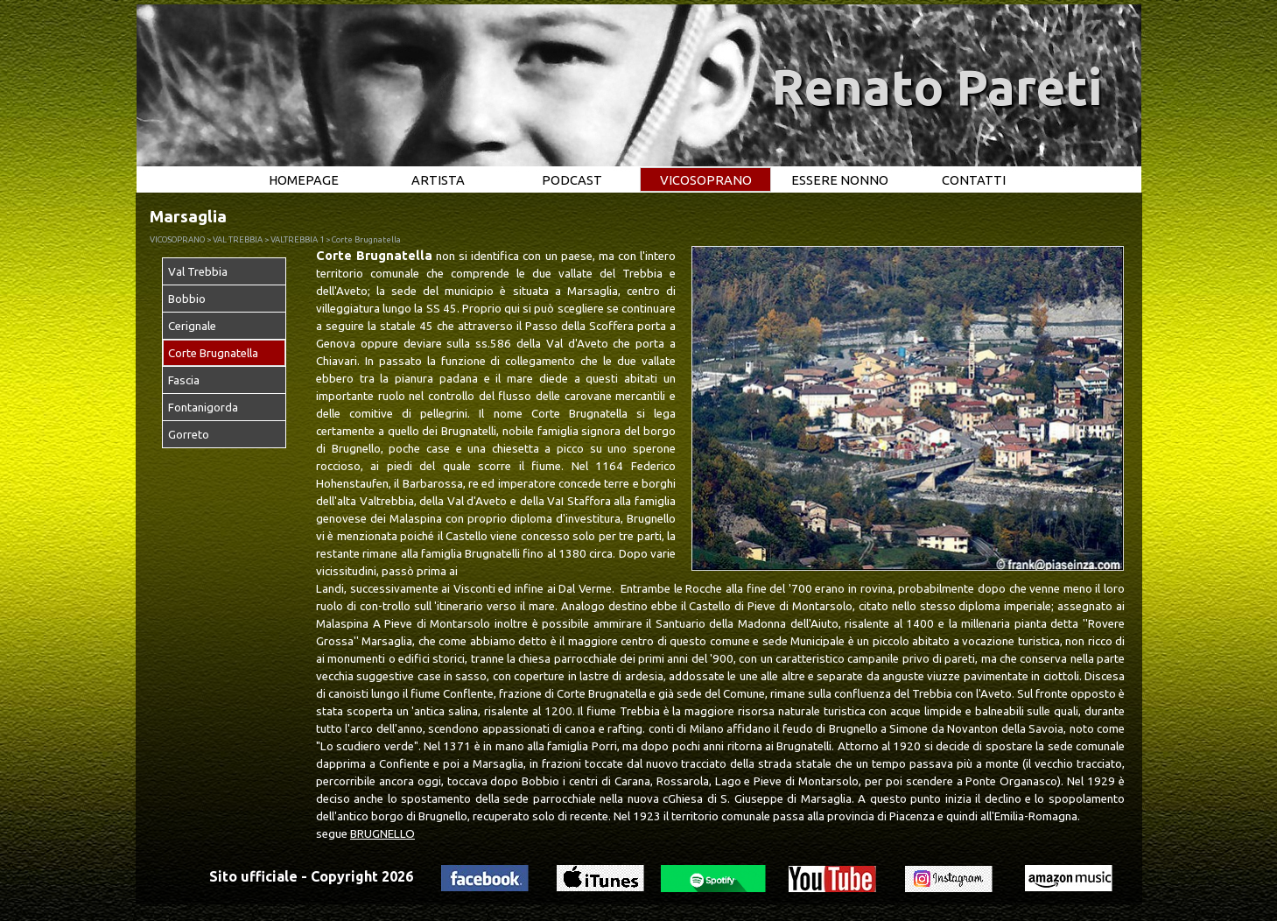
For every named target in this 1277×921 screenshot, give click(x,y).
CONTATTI (974, 179)
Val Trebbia (198, 271)
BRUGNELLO (382, 833)
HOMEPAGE (304, 179)
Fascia (184, 380)
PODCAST (572, 179)
